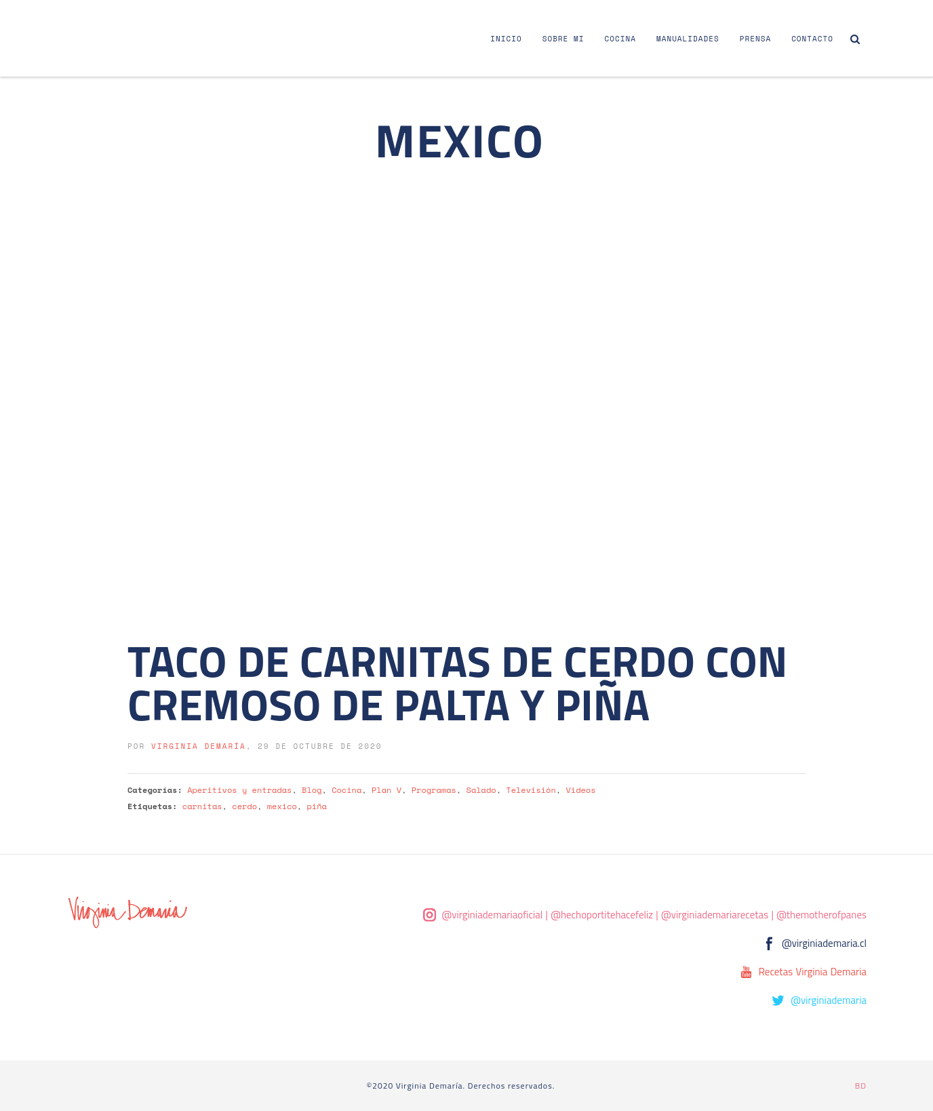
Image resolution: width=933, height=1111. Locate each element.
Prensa (755, 38)
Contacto (812, 38)
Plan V (386, 790)
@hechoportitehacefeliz (602, 914)
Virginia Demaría (198, 746)
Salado (481, 790)
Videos (580, 790)
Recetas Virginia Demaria (813, 971)
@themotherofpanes (821, 914)
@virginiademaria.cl (824, 943)
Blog (311, 790)
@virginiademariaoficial (492, 914)
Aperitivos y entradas (239, 790)
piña (317, 806)
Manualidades (687, 38)
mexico (282, 806)
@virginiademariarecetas (714, 914)
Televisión (530, 790)
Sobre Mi (563, 38)
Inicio (505, 38)
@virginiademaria (829, 1000)
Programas (434, 790)
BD (861, 1085)
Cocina (620, 38)
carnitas (202, 806)
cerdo (244, 806)
